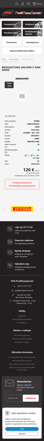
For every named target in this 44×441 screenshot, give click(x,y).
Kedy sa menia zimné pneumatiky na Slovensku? (22, 368)
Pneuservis (22, 316)
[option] (22, 209)
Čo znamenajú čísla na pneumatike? (22, 357)
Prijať (22, 429)
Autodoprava (22, 323)
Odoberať (31, 398)
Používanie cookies (22, 342)
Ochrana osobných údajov (22, 339)
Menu (37, 3)
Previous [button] (3, 209)
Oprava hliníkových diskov (22, 319)
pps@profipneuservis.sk (24, 290)
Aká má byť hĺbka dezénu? (22, 360)
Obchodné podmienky (22, 335)
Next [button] (41, 209)
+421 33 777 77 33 (24, 286)
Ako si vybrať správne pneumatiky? (22, 364)
